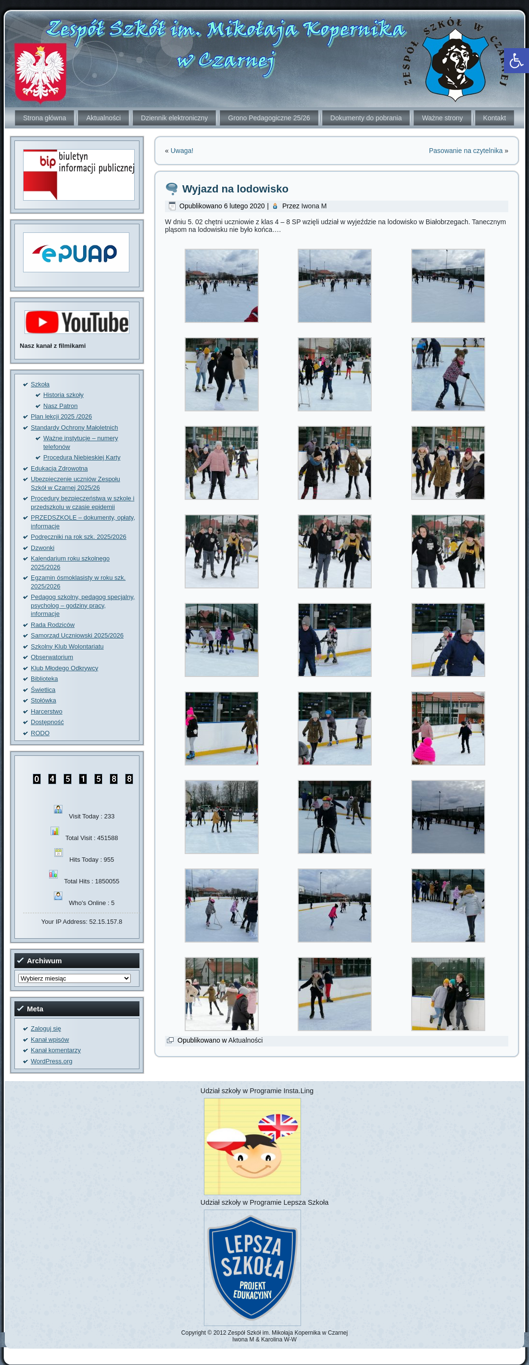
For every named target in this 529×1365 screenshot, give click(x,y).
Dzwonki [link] (42, 547)
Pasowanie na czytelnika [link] (466, 150)
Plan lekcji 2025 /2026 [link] (61, 416)
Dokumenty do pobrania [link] (366, 118)
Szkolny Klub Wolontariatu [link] (67, 646)
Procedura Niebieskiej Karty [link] (81, 457)
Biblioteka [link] (44, 678)
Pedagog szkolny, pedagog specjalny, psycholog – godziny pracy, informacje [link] (83, 605)
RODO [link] (40, 733)
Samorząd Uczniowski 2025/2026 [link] (77, 635)
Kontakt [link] (494, 118)
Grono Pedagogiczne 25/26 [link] (269, 118)
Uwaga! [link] (182, 150)
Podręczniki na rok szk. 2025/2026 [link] (78, 536)
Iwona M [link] (314, 206)
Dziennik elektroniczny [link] (174, 118)
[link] (516, 60)
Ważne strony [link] (442, 118)
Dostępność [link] (47, 722)
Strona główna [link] (44, 118)
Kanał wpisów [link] (50, 1039)
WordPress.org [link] (51, 1061)
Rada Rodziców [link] (53, 624)
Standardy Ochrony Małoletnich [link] (74, 427)
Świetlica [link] (43, 689)
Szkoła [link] (40, 384)
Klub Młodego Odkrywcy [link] (64, 668)
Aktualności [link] (103, 118)
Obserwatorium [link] (52, 657)
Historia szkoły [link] (63, 394)
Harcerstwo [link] (47, 711)
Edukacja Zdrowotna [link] (59, 468)
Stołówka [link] (43, 700)
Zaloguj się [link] (46, 1028)
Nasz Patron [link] (60, 405)
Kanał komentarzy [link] (56, 1050)
